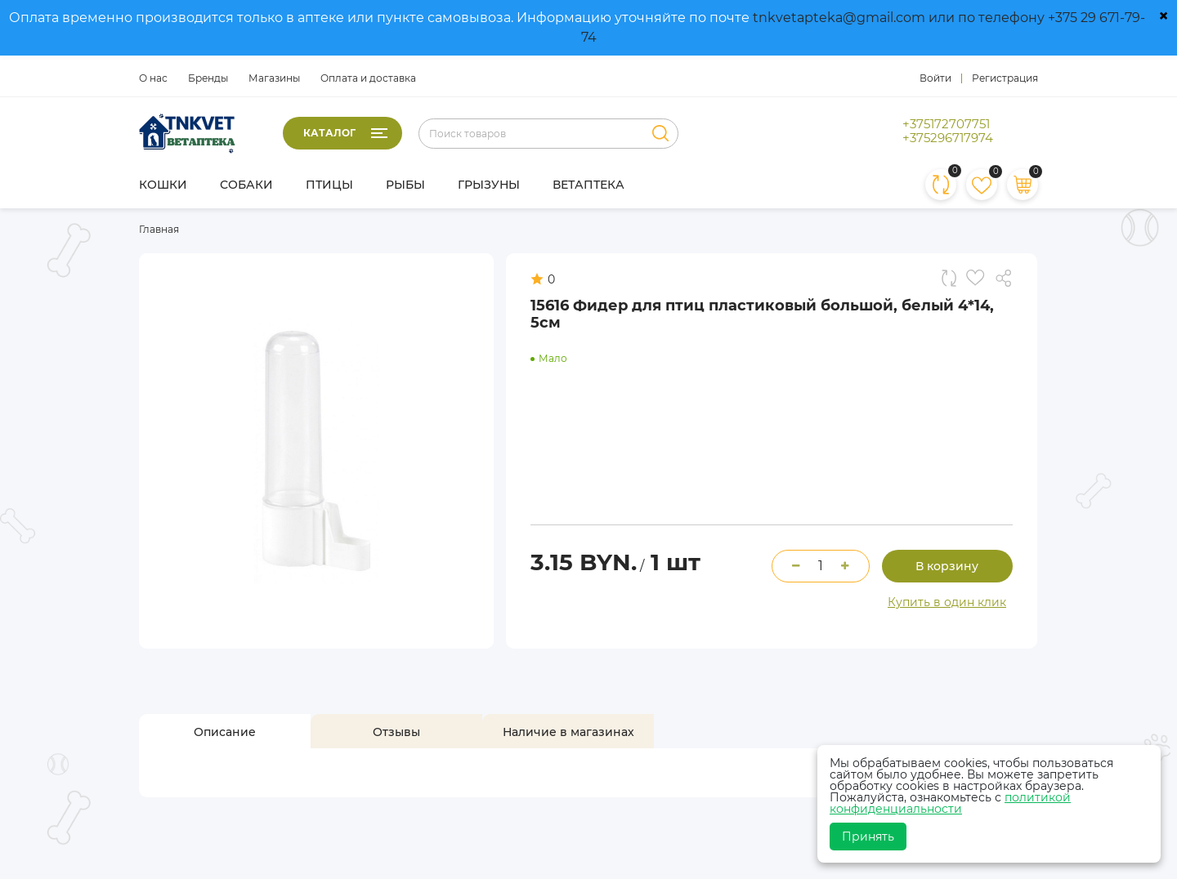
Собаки (246, 184)
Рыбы (405, 184)
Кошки (163, 184)
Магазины (274, 78)
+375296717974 (947, 138)
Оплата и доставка (368, 78)
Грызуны (489, 184)
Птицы (329, 184)
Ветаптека (588, 184)
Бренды (208, 78)
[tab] (225, 732)
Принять (868, 836)
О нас (153, 78)
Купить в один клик (947, 602)
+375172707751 (946, 124)
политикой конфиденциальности (950, 803)
